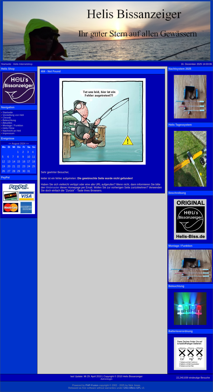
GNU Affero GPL (132, 388)
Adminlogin (106, 379)
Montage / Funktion (13, 125)
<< (9, 143)
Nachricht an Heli (12, 130)
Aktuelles (7, 123)
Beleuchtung (9, 120)
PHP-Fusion (91, 385)
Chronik (7, 117)
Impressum (8, 133)
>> (27, 143)
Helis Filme (8, 128)
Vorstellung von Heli (13, 115)
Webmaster (52, 187)
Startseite (8, 112)
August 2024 (18, 143)
